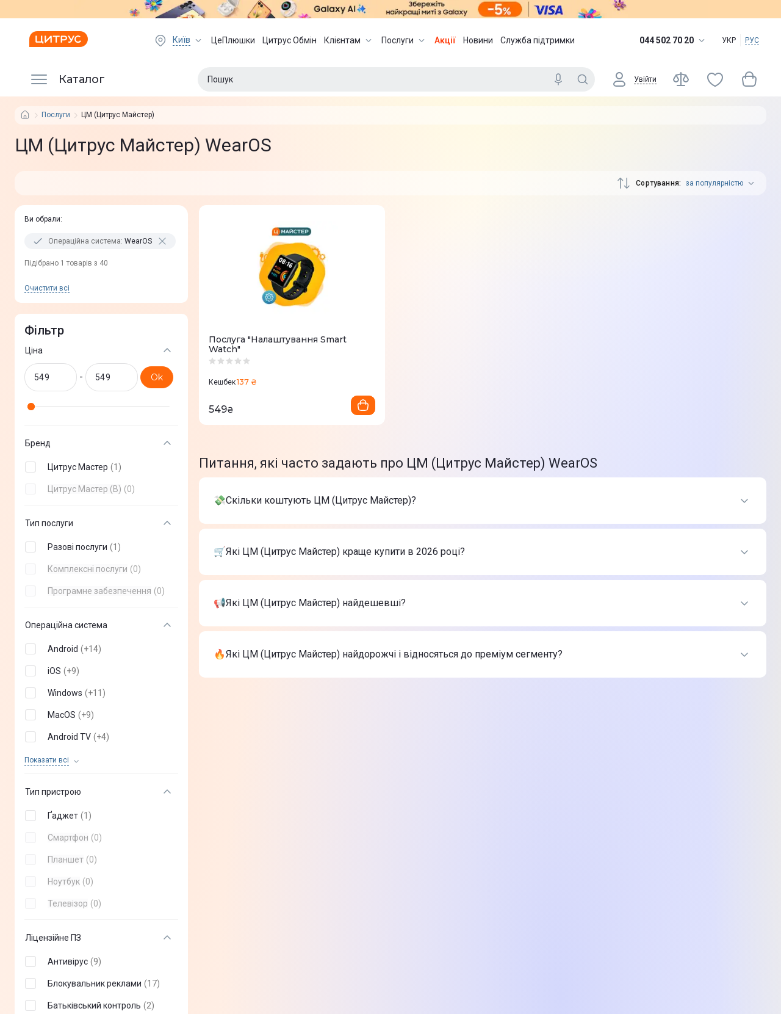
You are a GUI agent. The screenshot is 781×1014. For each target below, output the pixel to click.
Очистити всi (47, 288)
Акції (445, 40)
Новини (478, 40)
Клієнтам (349, 40)
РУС (752, 40)
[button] (99, 467)
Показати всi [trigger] (46, 760)
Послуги (404, 40)
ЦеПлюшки (233, 40)
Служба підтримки (537, 40)
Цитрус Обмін (289, 40)
